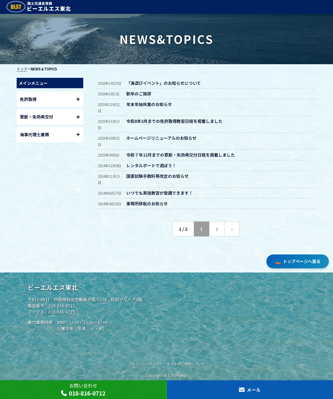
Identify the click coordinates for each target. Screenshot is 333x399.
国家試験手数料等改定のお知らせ (157, 176)
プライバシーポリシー (145, 363)
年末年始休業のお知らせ (149, 104)
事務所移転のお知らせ (147, 203)
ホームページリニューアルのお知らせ (161, 138)
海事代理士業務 (50, 134)
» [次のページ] (232, 229)
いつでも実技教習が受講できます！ (159, 193)
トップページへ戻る (298, 261)
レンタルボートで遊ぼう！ (151, 165)
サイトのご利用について (186, 363)
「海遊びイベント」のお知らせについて (163, 83)
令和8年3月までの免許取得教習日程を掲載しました (174, 121)
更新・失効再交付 (50, 117)
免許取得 (50, 99)
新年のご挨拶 (138, 94)
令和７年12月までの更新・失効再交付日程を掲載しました (180, 155)
